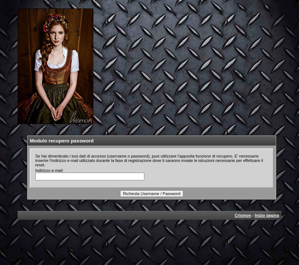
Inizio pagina (267, 215)
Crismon (243, 215)
